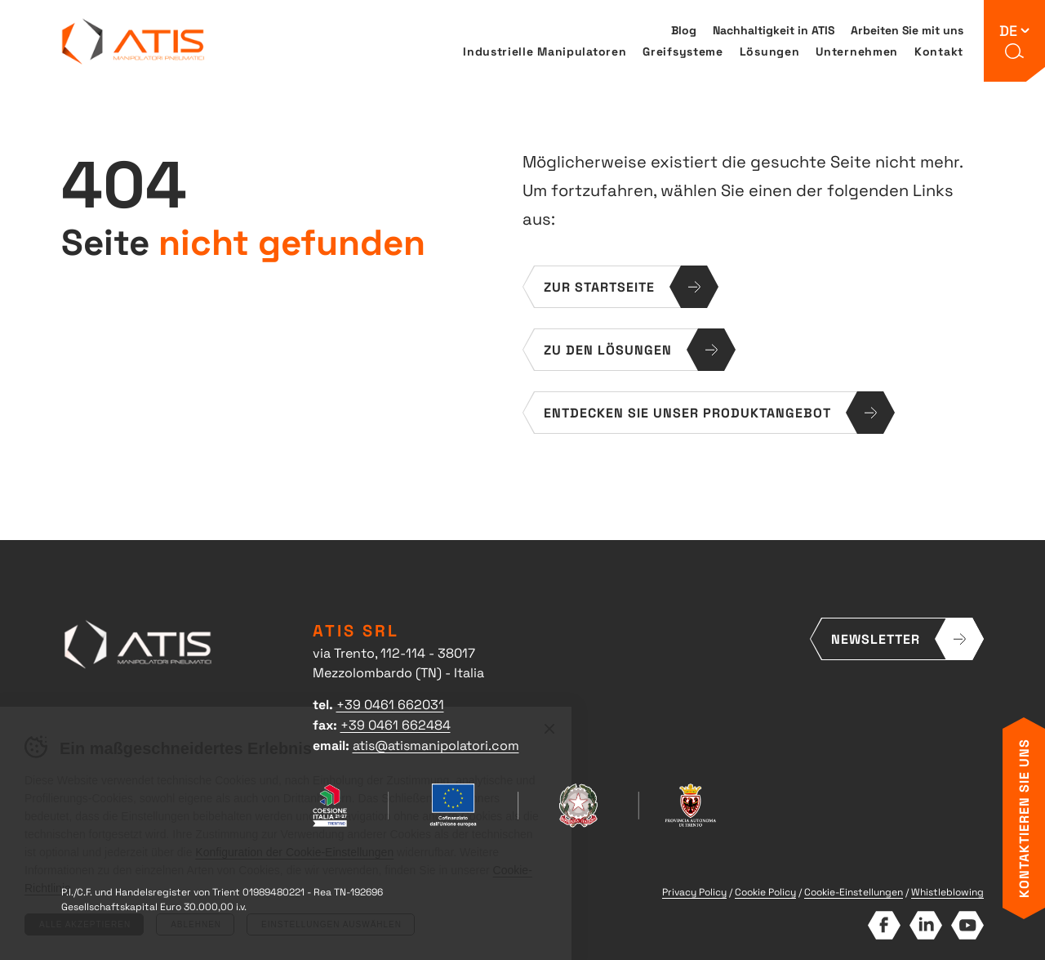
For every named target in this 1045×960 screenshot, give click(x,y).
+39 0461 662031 (390, 703)
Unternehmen (857, 50)
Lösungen (770, 50)
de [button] (1008, 30)
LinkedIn (925, 925)
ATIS (133, 41)
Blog (683, 29)
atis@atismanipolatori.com (436, 744)
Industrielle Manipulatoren (544, 50)
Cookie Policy (765, 891)
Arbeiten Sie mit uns (907, 29)
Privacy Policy (694, 891)
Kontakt (938, 50)
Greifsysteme (683, 50)
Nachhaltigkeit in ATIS (773, 29)
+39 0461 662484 (395, 724)
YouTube (967, 925)
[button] (1015, 51)
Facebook (883, 925)
